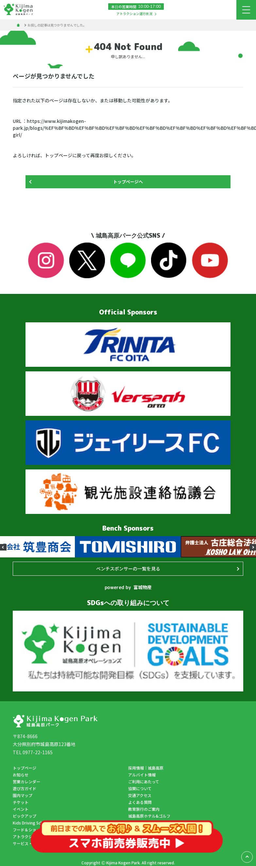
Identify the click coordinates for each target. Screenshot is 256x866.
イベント (20, 809)
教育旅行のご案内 (144, 809)
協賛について (140, 788)
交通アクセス (139, 795)
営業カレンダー (26, 781)
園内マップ (22, 795)
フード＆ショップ (28, 829)
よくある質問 (140, 802)
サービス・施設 (26, 843)
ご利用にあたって (143, 781)
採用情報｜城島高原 (145, 768)
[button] (3, 547)
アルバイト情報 (142, 774)
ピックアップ (24, 816)
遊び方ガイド (24, 788)
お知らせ (20, 774)
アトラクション (26, 836)
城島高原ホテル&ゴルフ (149, 816)
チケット (20, 802)
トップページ (24, 768)
